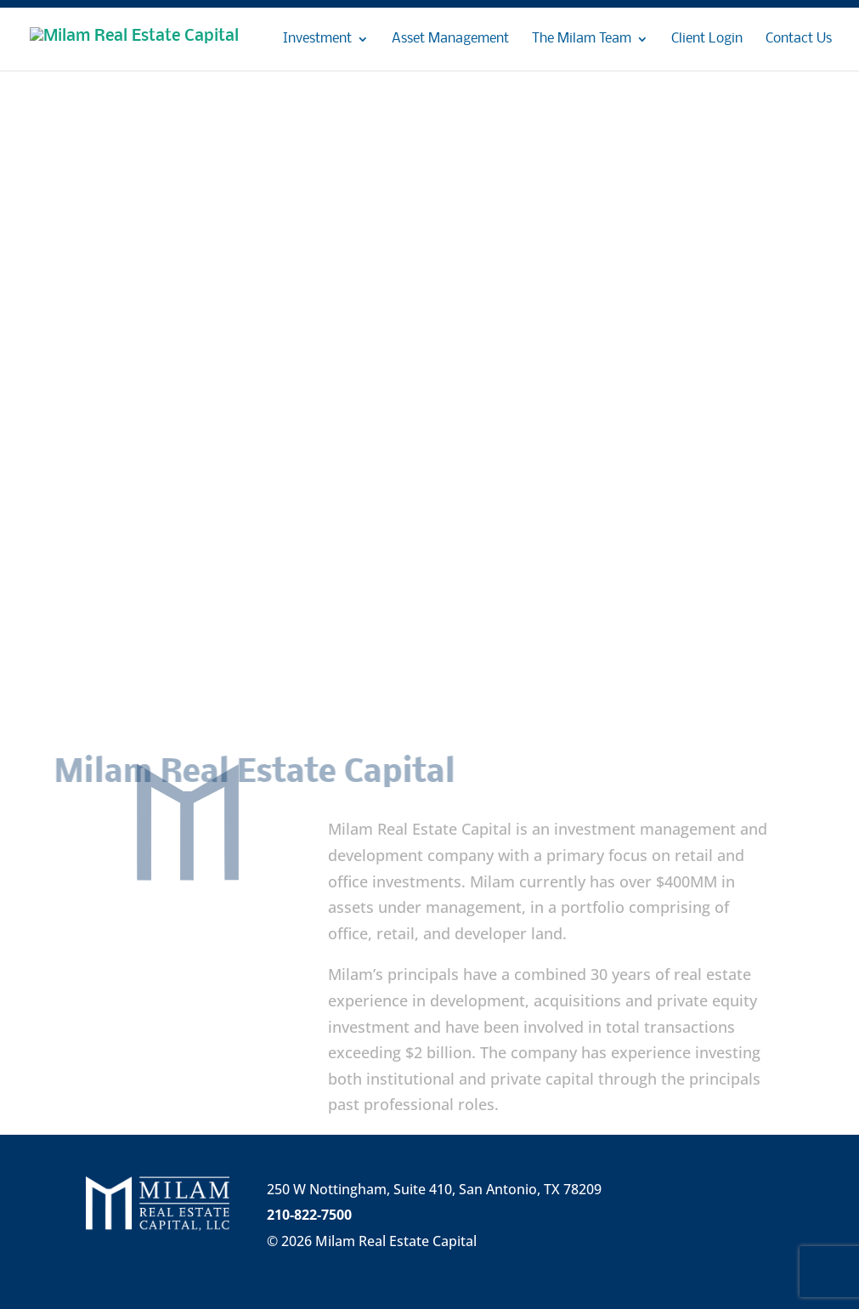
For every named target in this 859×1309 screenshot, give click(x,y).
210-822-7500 (309, 1214)
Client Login (707, 39)
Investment (317, 39)
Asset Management (450, 39)
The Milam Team (581, 39)
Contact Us (799, 39)
